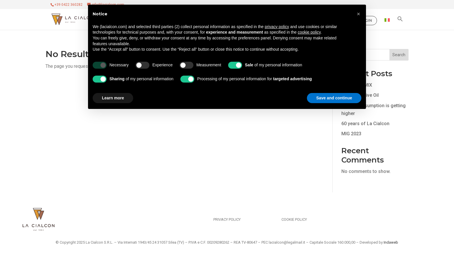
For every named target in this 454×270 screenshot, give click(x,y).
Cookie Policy (294, 219)
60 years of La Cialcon (365, 123)
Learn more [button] (113, 98)
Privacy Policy (227, 219)
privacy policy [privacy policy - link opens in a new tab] (277, 26)
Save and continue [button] (334, 98)
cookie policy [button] (309, 32)
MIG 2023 (351, 133)
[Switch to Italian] (387, 24)
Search (398, 54)
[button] (400, 23)
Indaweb (391, 242)
